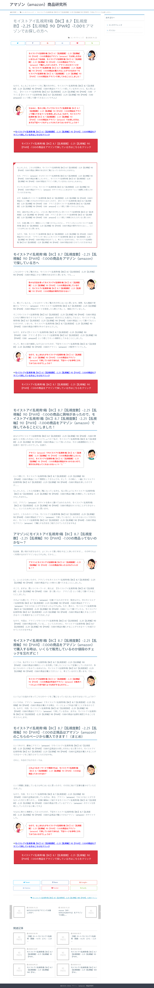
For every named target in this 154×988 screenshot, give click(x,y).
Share (55, 882)
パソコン (112, 30)
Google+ (83, 882)
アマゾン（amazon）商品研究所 (38, 4)
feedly (83, 888)
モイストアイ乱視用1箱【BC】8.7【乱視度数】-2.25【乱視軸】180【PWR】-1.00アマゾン (64, 898)
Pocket (55, 888)
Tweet (26, 882)
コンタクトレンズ (115, 25)
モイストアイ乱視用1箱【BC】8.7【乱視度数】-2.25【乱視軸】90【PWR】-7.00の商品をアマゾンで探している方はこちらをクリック (55, 145)
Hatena (27, 888)
